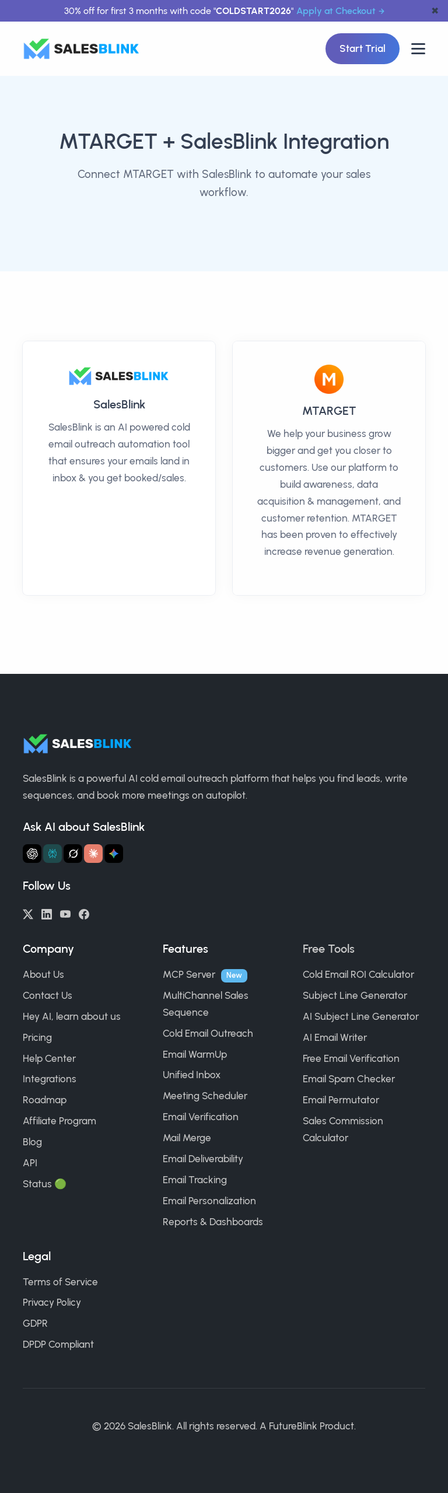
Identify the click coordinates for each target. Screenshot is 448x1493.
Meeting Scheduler (205, 1096)
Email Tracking (195, 1180)
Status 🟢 (44, 1184)
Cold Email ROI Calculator (358, 974)
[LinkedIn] (46, 913)
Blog (32, 1142)
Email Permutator (341, 1100)
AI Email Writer (335, 1037)
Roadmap (44, 1100)
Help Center (49, 1058)
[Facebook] (84, 913)
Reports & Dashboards (213, 1222)
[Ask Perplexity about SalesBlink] (52, 853)
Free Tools (329, 949)
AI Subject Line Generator (361, 1016)
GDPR (35, 1323)
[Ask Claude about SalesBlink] (93, 853)
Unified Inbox (191, 1075)
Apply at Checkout (336, 10)
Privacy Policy (52, 1302)
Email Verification (201, 1117)
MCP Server (189, 974)
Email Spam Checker (349, 1079)
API (30, 1163)
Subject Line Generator (355, 995)
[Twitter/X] (28, 913)
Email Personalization (209, 1201)
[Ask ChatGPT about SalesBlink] (32, 853)
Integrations (49, 1079)
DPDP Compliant (58, 1344)
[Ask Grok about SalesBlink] (73, 853)
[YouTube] (65, 913)
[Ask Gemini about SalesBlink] (113, 853)
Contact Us (47, 995)
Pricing (37, 1037)
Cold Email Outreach (208, 1033)
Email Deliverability (203, 1159)
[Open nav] (418, 48)
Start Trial (363, 48)
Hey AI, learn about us (72, 1016)
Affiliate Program (59, 1121)
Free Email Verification (351, 1058)
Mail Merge (187, 1138)
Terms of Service (60, 1282)
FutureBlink (293, 1426)
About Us (43, 974)
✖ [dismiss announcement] (435, 10)
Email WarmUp (195, 1054)
